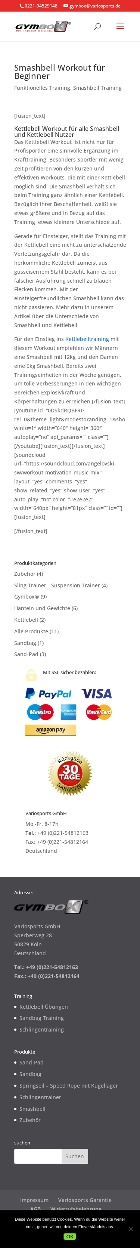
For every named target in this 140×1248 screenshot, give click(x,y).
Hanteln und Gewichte (42, 608)
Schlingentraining (41, 1029)
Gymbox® (26, 596)
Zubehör (24, 573)
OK (70, 1236)
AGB (35, 1208)
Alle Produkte (31, 631)
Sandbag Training (41, 1017)
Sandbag (25, 642)
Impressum (34, 1200)
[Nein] (130, 1229)
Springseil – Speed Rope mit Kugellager (68, 1085)
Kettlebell (26, 619)
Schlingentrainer (40, 1097)
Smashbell (32, 1108)
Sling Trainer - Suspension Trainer (57, 585)
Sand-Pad (26, 654)
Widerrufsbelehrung (76, 1208)
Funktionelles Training (42, 87)
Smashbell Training (97, 87)
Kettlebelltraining (87, 338)
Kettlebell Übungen (43, 1006)
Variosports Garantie (85, 1200)
